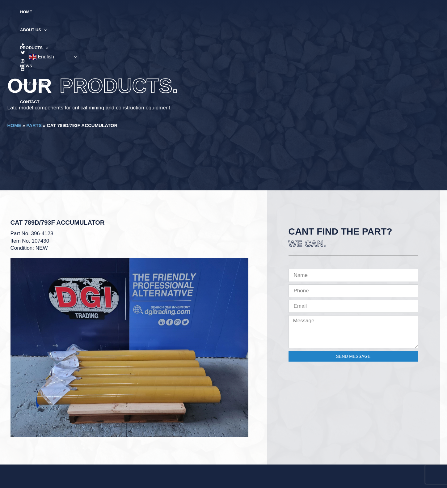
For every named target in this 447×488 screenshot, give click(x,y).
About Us (165, 12)
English (398, 12)
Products (202, 12)
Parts (34, 125)
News (232, 12)
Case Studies (261, 12)
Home (137, 12)
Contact (295, 12)
